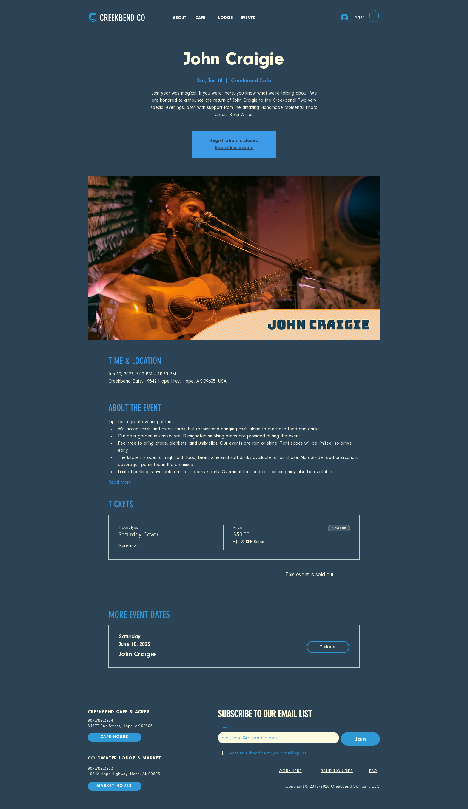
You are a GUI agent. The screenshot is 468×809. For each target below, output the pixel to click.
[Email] (276, 737)
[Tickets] (328, 647)
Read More (119, 482)
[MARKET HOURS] (114, 786)
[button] (374, 15)
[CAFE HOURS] (114, 737)
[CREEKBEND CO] (122, 17)
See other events (234, 148)
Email (224, 727)
